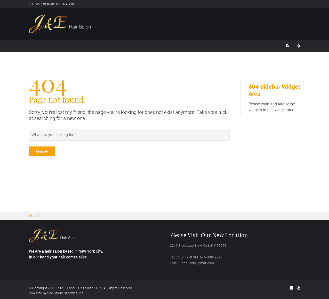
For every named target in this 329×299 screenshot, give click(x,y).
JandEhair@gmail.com (197, 263)
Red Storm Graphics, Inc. (65, 293)
